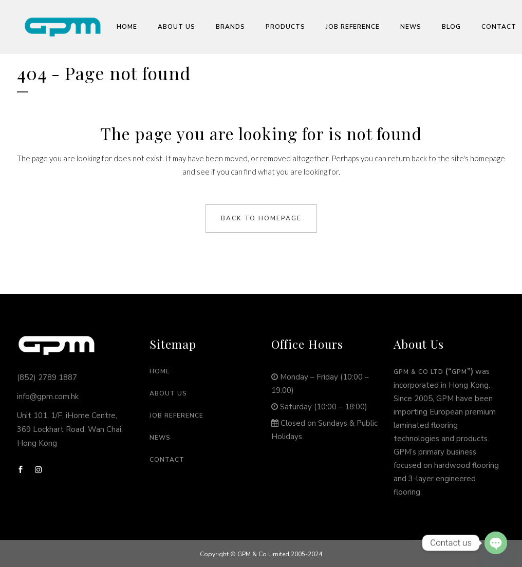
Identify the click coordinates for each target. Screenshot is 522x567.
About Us (168, 393)
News (160, 437)
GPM (459, 372)
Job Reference (176, 415)
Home (160, 371)
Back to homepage (261, 218)
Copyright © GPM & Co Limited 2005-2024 (261, 554)
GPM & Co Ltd (418, 372)
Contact (167, 460)
